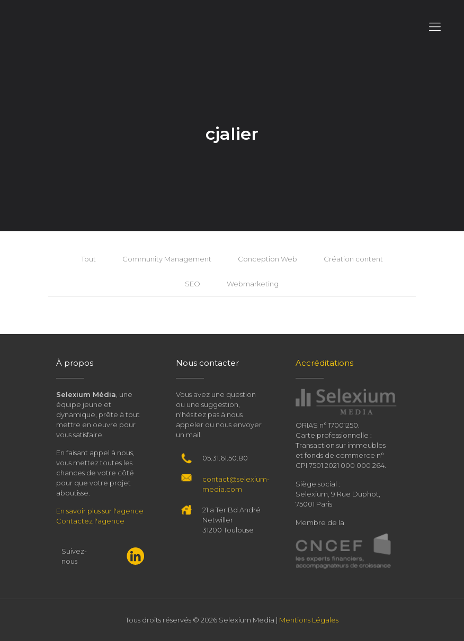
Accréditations (324, 363)
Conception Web (267, 259)
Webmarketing (253, 283)
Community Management (166, 259)
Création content (353, 259)
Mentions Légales (308, 620)
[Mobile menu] (435, 27)
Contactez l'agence (90, 521)
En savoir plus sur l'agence (100, 511)
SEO (192, 283)
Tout (88, 259)
